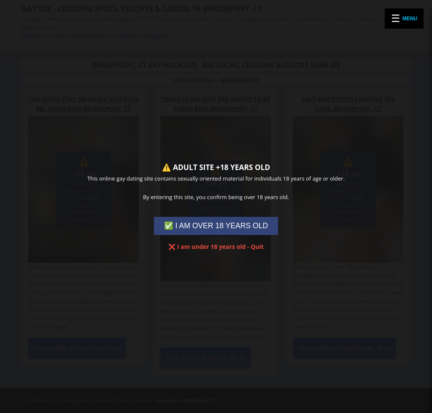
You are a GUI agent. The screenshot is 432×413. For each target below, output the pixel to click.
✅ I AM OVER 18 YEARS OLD (216, 225)
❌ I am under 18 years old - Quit (216, 247)
